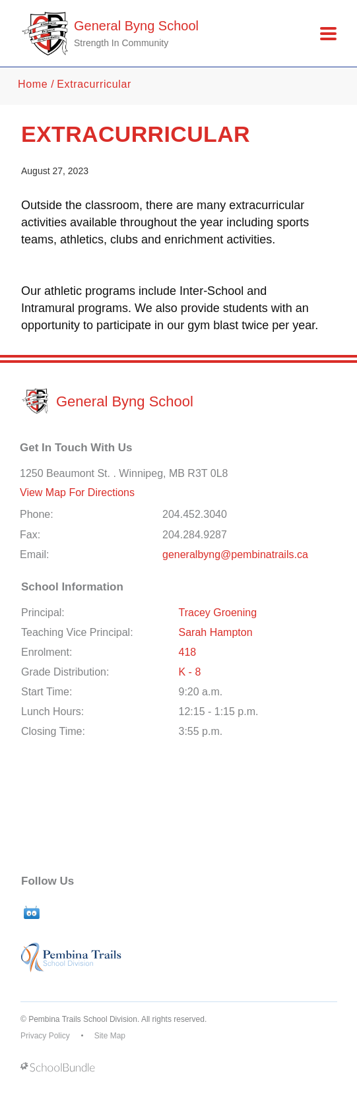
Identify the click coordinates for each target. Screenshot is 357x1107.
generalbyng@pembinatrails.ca (235, 554)
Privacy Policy (45, 1035)
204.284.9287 (194, 534)
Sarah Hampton (216, 632)
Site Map (109, 1035)
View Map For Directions (77, 492)
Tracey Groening (218, 612)
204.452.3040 (194, 514)
